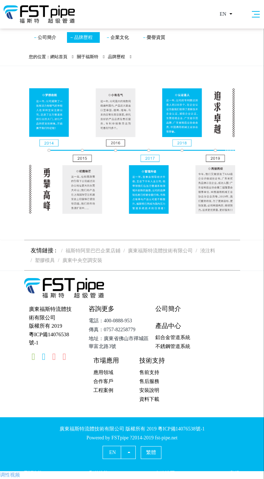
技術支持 (152, 360)
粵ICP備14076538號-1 (49, 339)
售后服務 (149, 381)
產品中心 (168, 325)
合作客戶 (103, 381)
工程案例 (103, 390)
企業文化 (119, 37)
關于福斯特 (87, 56)
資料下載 (149, 399)
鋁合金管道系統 (172, 337)
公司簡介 (47, 37)
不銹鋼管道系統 (172, 346)
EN (223, 14)
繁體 (151, 452)
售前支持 (149, 372)
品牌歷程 (83, 37)
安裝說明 (149, 390)
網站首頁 (58, 56)
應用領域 (103, 372)
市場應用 (106, 360)
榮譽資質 (156, 37)
